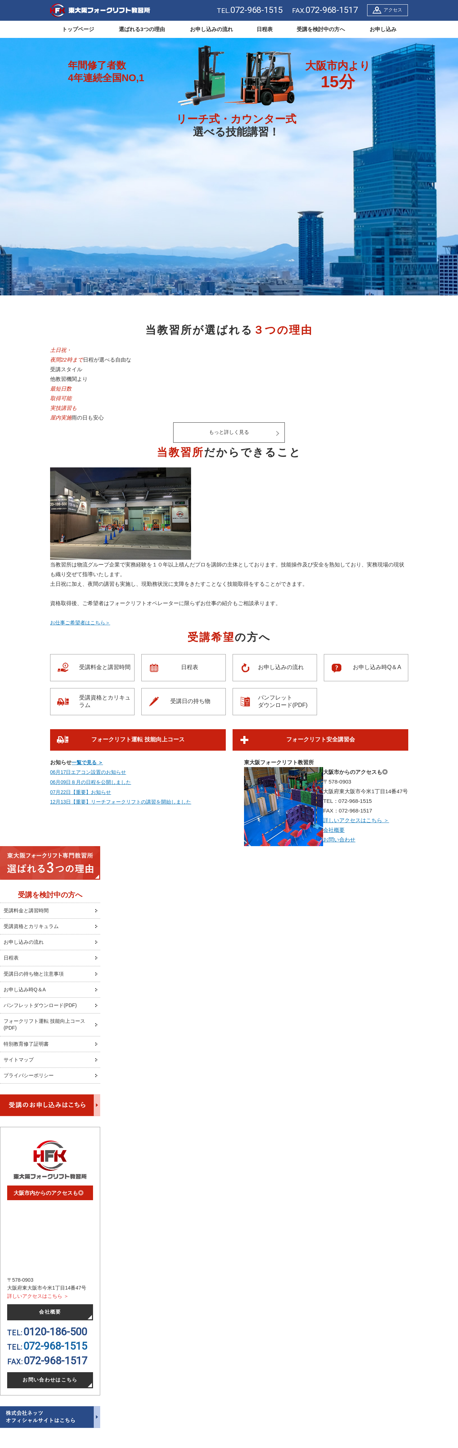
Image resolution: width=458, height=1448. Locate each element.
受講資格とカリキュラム (105, 701)
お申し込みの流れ (211, 29)
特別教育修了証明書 (28, 1050)
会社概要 (334, 830)
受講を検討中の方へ (321, 29)
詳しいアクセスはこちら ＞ (356, 820)
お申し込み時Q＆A (377, 667)
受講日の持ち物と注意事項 (36, 977)
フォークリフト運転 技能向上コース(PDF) (47, 1030)
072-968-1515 (55, 1355)
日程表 (265, 29)
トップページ (78, 29)
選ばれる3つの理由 (142, 29)
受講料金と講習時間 (105, 667)
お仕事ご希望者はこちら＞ (82, 623)
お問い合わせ (339, 839)
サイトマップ (20, 1067)
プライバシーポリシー (30, 1083)
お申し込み (383, 29)
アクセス (393, 10)
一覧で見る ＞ (88, 762)
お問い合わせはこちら (50, 1389)
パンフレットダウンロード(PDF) (283, 701)
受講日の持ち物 (190, 701)
